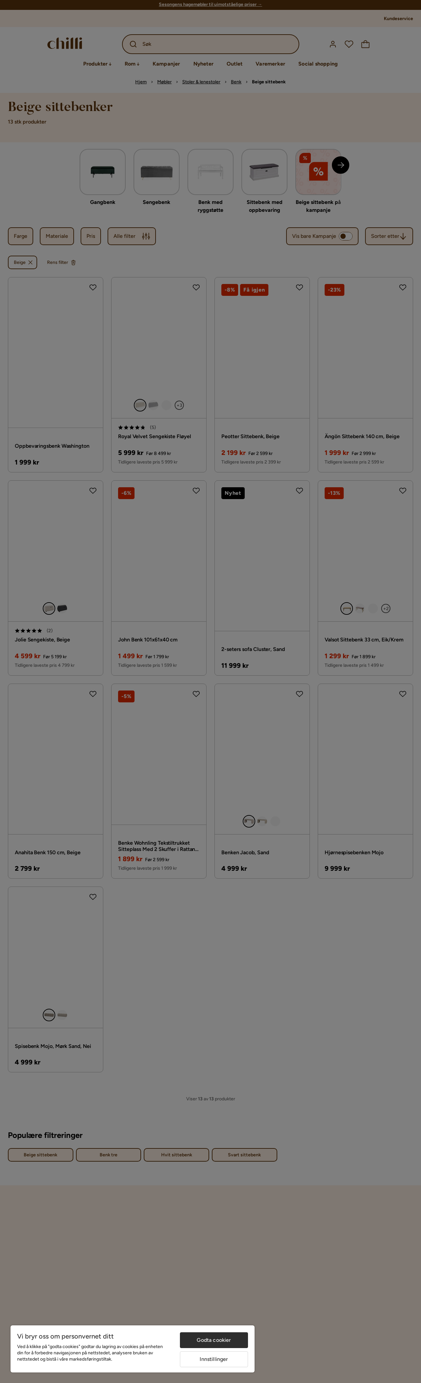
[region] (133, 1348)
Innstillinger (214, 1359)
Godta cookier (214, 1340)
